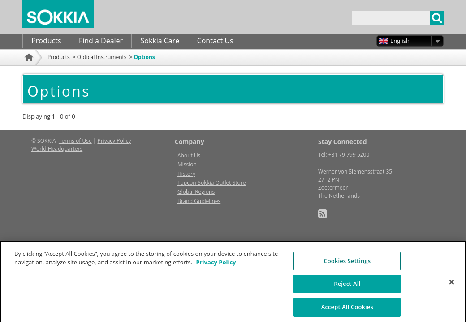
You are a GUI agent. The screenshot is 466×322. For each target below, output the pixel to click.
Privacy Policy (114, 140)
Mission (187, 164)
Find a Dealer (101, 41)
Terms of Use (75, 140)
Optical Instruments (102, 57)
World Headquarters (56, 149)
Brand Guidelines (198, 201)
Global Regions (196, 191)
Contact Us (215, 41)
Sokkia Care (159, 41)
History (186, 174)
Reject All (347, 292)
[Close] (452, 290)
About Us (188, 155)
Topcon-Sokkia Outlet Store (211, 182)
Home (30, 69)
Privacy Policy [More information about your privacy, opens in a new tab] (216, 271)
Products (46, 41)
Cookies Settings (347, 269)
